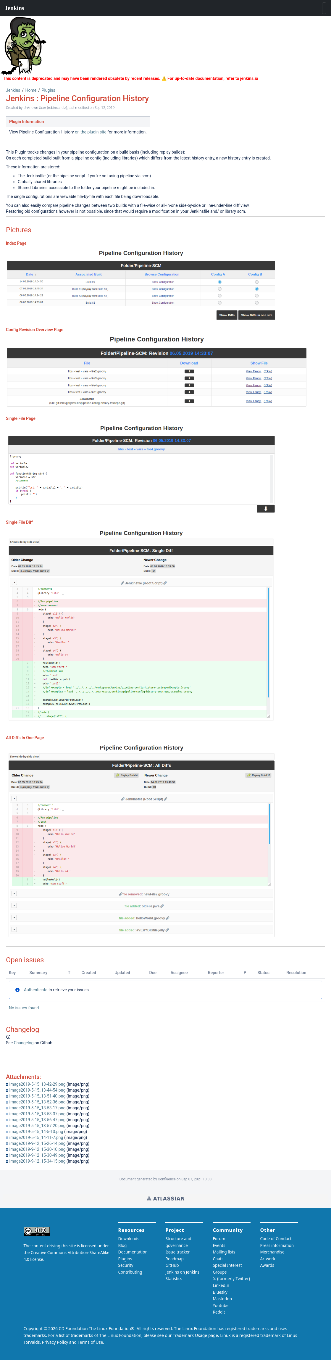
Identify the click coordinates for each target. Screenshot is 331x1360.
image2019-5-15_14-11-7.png (36, 1137)
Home (31, 90)
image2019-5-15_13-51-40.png (37, 1096)
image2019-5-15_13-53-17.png (37, 1108)
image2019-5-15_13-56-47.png (37, 1119)
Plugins (48, 90)
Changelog (24, 1042)
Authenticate (35, 989)
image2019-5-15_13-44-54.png (37, 1090)
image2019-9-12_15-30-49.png (37, 1155)
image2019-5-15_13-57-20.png (37, 1125)
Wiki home (165, 1198)
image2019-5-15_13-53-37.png (37, 1113)
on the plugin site (90, 132)
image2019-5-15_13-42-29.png (37, 1084)
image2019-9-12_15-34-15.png (37, 1161)
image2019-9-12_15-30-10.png (37, 1149)
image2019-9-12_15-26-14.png (37, 1143)
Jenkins (13, 90)
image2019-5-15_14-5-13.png (36, 1131)
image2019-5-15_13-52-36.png (37, 1102)
